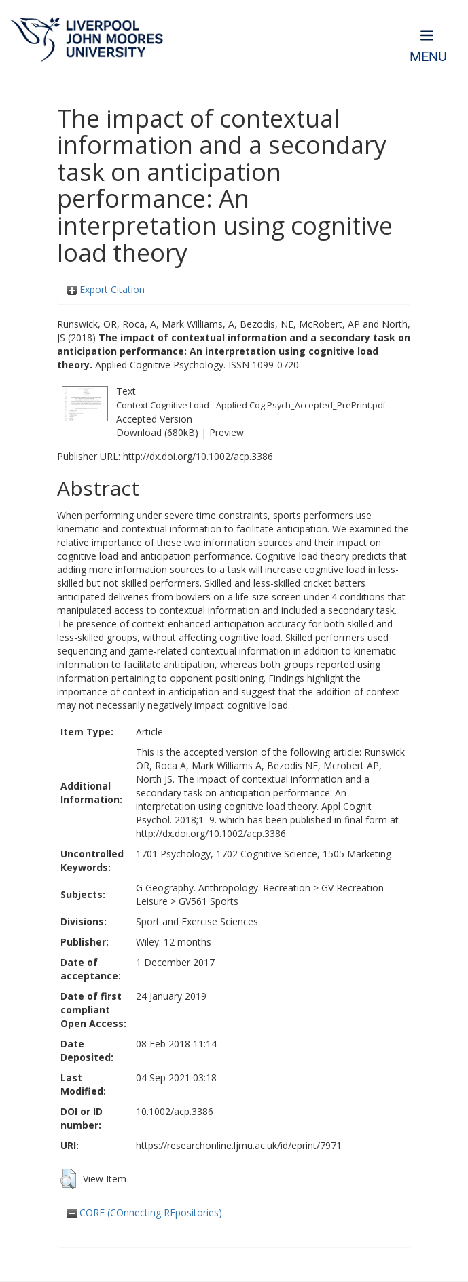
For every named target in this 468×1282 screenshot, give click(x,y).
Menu (428, 56)
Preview (226, 432)
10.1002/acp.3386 (174, 1111)
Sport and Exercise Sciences (197, 921)
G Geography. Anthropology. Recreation (223, 887)
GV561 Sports (208, 901)
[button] (68, 1179)
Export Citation (106, 289)
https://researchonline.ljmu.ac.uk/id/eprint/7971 (239, 1145)
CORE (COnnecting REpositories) (144, 1212)
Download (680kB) (157, 432)
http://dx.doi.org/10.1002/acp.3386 (198, 456)
